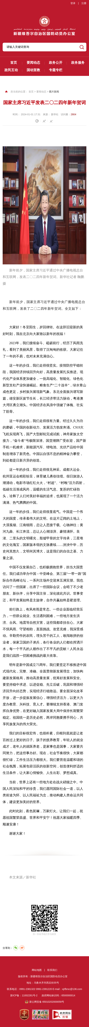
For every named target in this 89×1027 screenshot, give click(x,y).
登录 (72, 3)
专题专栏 (55, 70)
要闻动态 (33, 62)
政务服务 (78, 62)
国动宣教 (33, 70)
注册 (83, 3)
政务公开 (55, 62)
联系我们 (52, 970)
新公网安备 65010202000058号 (46, 1001)
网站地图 (37, 970)
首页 (13, 62)
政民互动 (11, 70)
